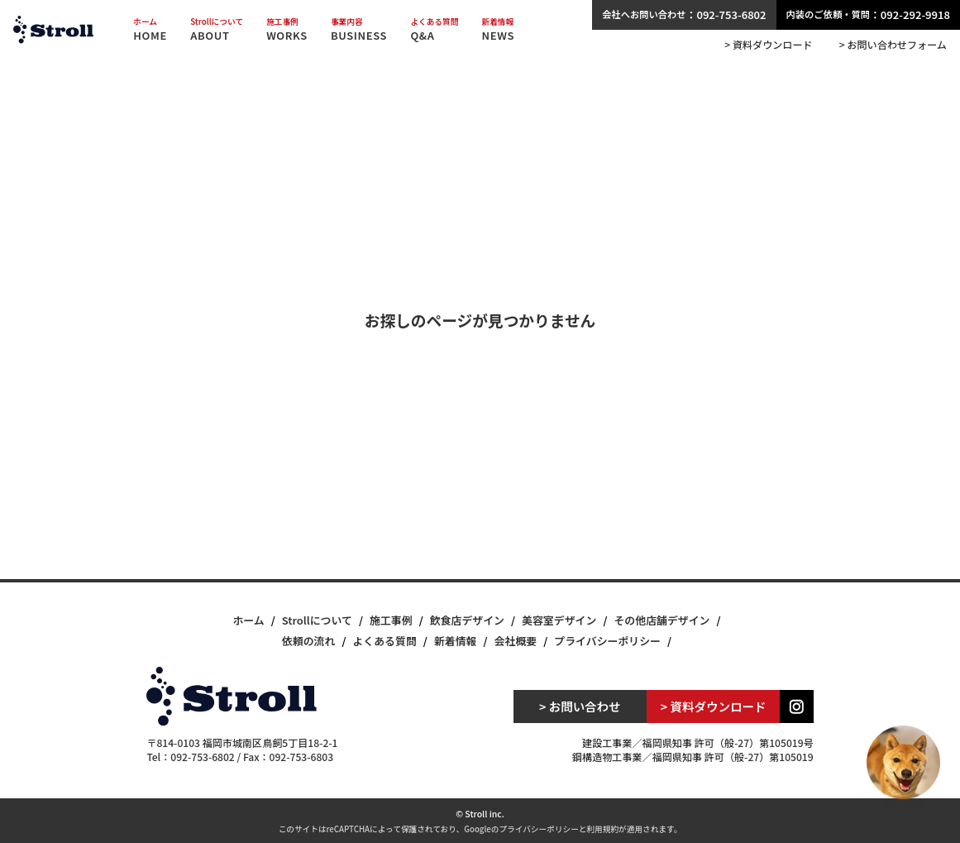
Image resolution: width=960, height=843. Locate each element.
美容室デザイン (559, 620)
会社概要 (515, 641)
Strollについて (317, 620)
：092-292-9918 (868, 14)
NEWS (498, 30)
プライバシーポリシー (607, 641)
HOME (150, 30)
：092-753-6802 (684, 14)
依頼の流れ (308, 641)
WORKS (287, 30)
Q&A (434, 30)
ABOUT (216, 30)
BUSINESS (359, 30)
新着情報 (455, 641)
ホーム (248, 620)
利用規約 (602, 829)
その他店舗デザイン (661, 620)
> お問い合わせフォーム (893, 45)
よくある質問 (384, 641)
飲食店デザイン (467, 620)
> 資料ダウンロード (768, 45)
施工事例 (391, 620)
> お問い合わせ (580, 706)
